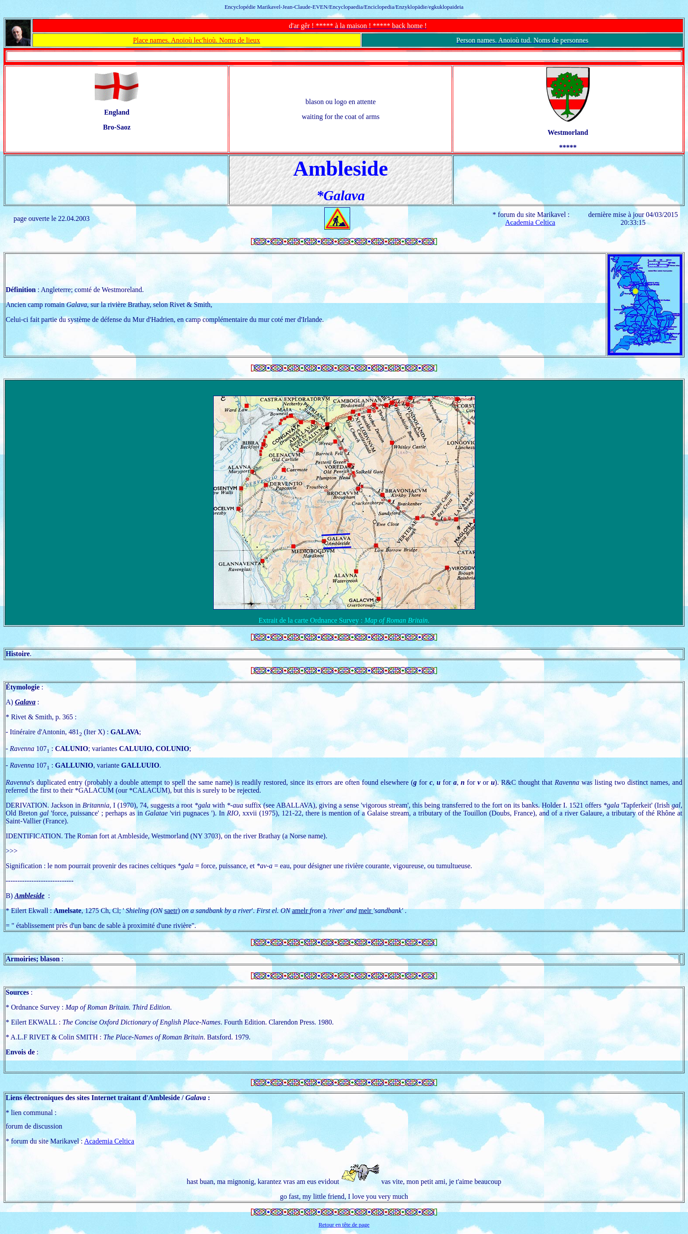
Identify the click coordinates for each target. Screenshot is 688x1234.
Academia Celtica (530, 222)
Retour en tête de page (344, 1224)
